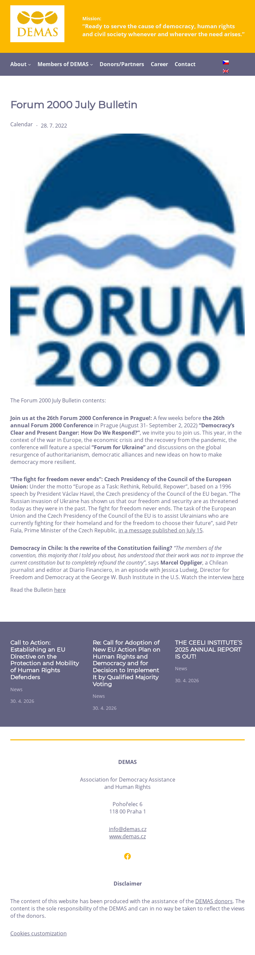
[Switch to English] (225, 71)
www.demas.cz (127, 836)
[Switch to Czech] (225, 63)
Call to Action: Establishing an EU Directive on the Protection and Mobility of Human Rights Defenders (44, 660)
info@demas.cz (127, 829)
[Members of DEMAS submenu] (91, 64)
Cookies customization (38, 933)
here (238, 577)
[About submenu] (29, 64)
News (16, 689)
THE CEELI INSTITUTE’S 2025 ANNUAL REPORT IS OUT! (208, 649)
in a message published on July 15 (161, 530)
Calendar (21, 124)
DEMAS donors (214, 901)
